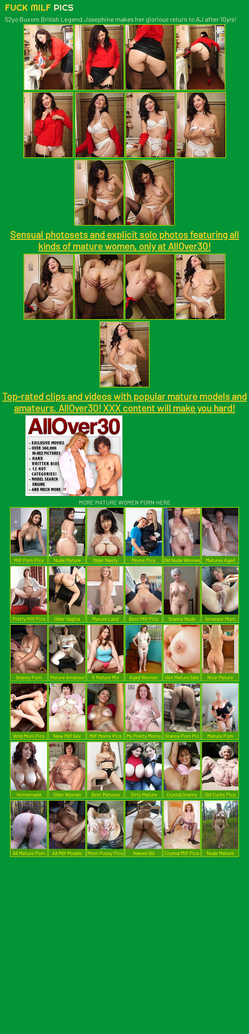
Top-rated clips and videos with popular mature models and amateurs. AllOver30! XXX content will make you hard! (124, 402)
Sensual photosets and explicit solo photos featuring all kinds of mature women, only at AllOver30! (124, 240)
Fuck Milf (39, 7)
